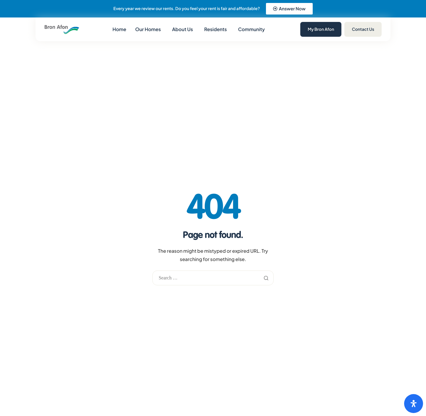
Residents (215, 29)
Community (251, 29)
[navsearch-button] (282, 29)
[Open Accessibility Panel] (413, 403)
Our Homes (148, 29)
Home (119, 29)
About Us (182, 29)
